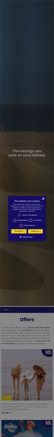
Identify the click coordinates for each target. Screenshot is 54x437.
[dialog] (27, 218)
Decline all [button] (19, 231)
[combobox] (43, 199)
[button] (27, 237)
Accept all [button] (35, 231)
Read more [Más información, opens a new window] (31, 211)
